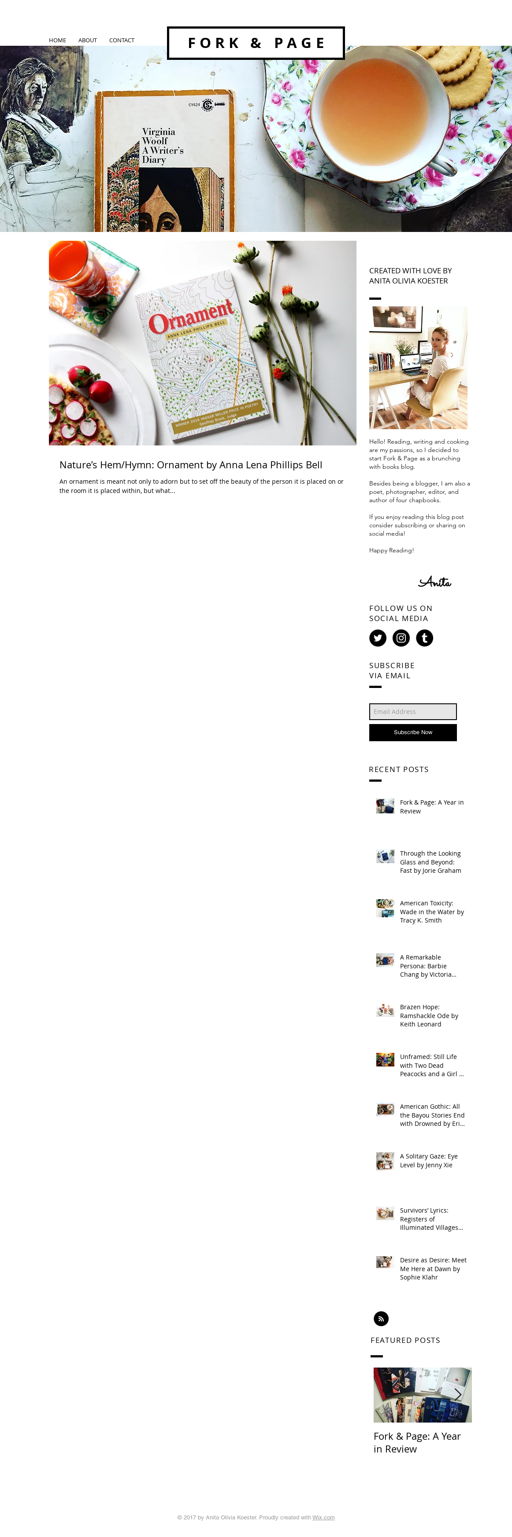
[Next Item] (458, 1395)
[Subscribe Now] (413, 732)
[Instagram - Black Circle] (401, 638)
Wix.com (323, 1517)
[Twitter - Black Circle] (377, 638)
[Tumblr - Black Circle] (424, 638)
